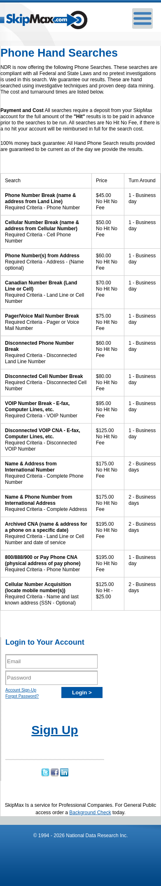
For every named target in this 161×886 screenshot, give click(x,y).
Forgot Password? (22, 696)
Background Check (90, 812)
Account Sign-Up (20, 690)
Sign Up (54, 730)
